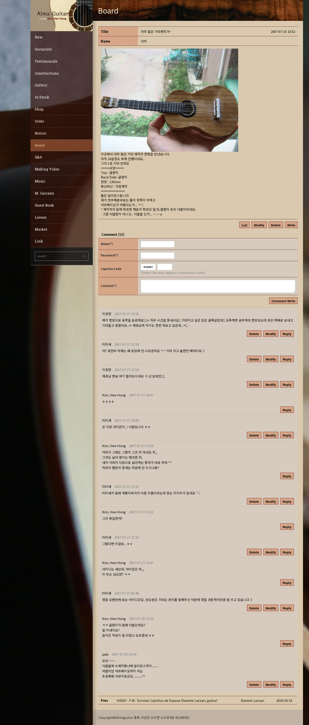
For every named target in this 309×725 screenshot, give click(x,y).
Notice (40, 133)
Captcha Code (111, 269)
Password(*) (109, 255)
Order (39, 121)
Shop (39, 109)
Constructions (47, 73)
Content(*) (109, 286)
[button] (114, 395)
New (39, 37)
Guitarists (43, 49)
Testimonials (46, 61)
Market (41, 229)
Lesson (41, 217)
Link (39, 241)
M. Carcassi (44, 193)
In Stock (42, 97)
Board (40, 145)
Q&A (38, 157)
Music (40, 181)
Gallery (41, 85)
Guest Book (44, 205)
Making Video (47, 169)
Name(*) (107, 244)
